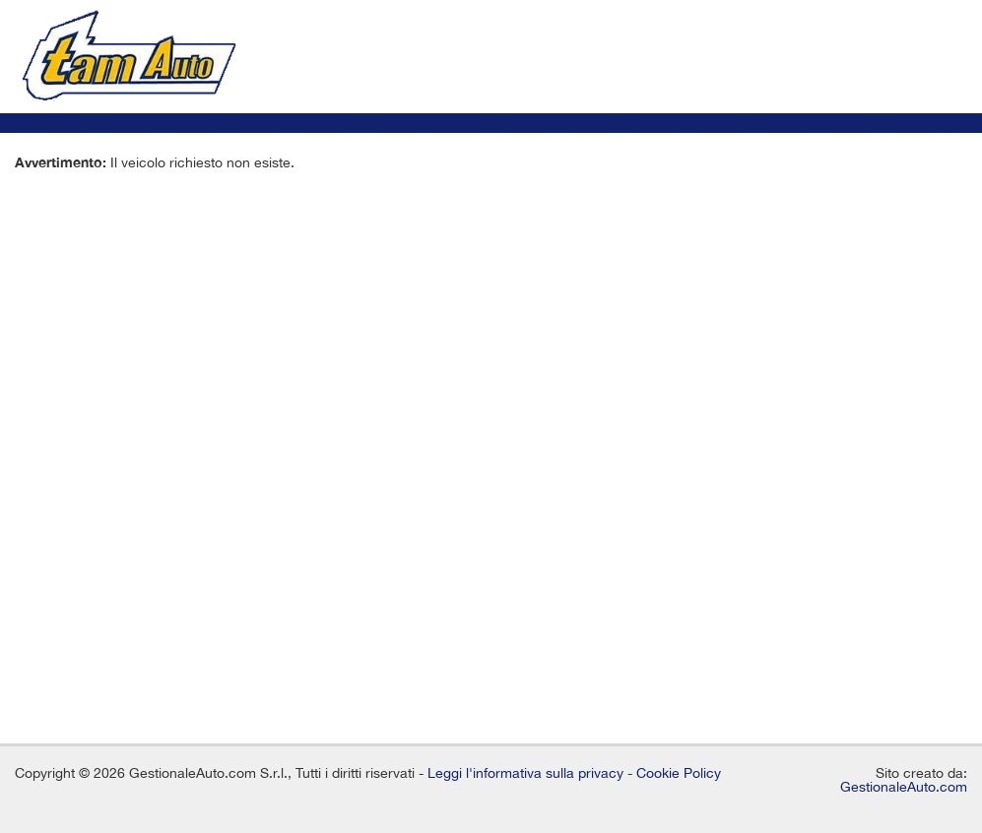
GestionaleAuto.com (903, 787)
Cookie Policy (678, 773)
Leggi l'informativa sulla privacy (525, 773)
